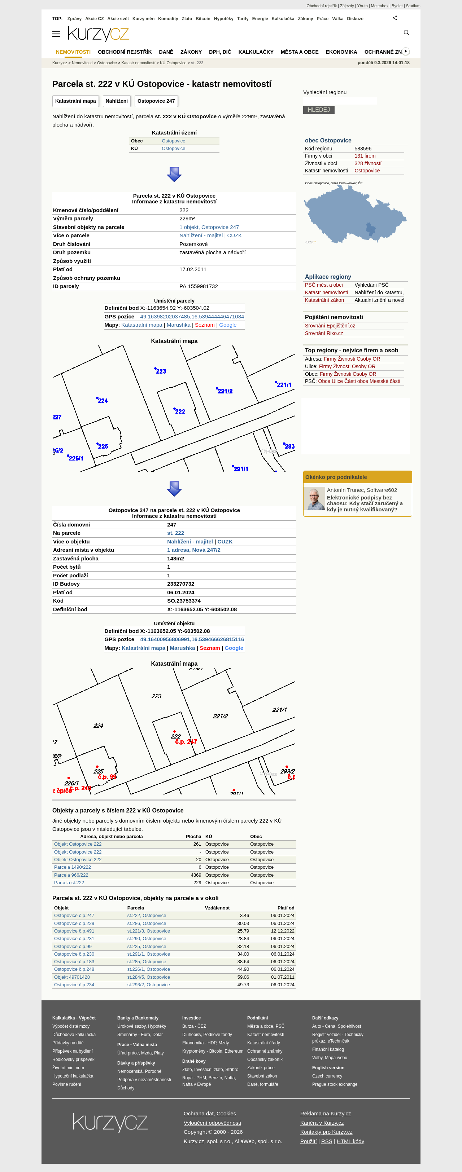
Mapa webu (336, 1057)
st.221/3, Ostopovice (148, 931)
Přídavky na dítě (68, 1042)
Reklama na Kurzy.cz (325, 1113)
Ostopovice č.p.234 (74, 984)
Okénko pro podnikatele (336, 477)
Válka (337, 18)
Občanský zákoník (265, 1059)
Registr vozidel (326, 1034)
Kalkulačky (256, 52)
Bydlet (397, 6)
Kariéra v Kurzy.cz (322, 1123)
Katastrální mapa (75, 101)
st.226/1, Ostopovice (148, 969)
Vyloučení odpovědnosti (212, 1123)
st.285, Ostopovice (146, 961)
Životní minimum (68, 1067)
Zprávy (74, 18)
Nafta (230, 1077)
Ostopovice (174, 141)
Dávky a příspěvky (136, 1063)
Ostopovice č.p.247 (74, 915)
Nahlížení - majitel (201, 235)
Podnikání (257, 1018)
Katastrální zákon (324, 300)
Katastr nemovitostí (326, 292)
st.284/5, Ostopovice (148, 977)
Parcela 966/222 (71, 875)
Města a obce (300, 52)
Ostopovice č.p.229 (74, 923)
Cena (330, 1026)
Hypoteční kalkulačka (72, 1076)
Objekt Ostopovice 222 (78, 844)
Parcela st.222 (69, 882)
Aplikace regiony (328, 277)
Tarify (243, 18)
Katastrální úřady (263, 1042)
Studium (413, 6)
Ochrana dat (199, 1113)
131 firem (364, 156)
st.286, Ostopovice (146, 923)
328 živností (368, 163)
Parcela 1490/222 (72, 867)
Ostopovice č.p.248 (74, 969)
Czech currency (327, 1076)
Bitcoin (203, 18)
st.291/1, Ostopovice (148, 954)
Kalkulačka (283, 18)
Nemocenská (130, 1071)
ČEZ (201, 1026)
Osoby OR (368, 359)
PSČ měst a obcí (324, 285)
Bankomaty (146, 1018)
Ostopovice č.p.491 (74, 931)
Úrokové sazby (131, 1026)
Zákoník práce (261, 1067)
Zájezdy (347, 6)
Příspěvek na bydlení (72, 1051)
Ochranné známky (391, 52)
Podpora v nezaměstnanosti (144, 1079)
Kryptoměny (193, 1051)
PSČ (280, 1026)
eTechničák (338, 1041)
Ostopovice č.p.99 (73, 946)
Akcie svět (118, 18)
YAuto (362, 6)
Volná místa (145, 1044)
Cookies (226, 1113)
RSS (326, 1141)
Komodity (168, 18)
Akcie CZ (94, 18)
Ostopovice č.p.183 (74, 961)
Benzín (215, 1077)
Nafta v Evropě (196, 1084)
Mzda (146, 1053)
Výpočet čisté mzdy (71, 1026)
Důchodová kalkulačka (74, 1034)
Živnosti (346, 359)
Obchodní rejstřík (322, 6)
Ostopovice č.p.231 (74, 938)
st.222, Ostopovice (146, 915)
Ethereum (234, 1051)
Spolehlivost (349, 1026)
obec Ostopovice (328, 140)
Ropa (187, 1077)
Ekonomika (341, 52)
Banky (123, 1018)
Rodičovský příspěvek (73, 1059)
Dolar (157, 1034)
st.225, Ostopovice (146, 946)
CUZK (234, 235)
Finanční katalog (328, 1049)
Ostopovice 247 (156, 101)
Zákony (305, 18)
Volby (317, 1057)
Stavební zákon (262, 1076)
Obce (324, 381)
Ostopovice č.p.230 (74, 954)
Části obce (356, 381)
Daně (166, 52)
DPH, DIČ (220, 52)
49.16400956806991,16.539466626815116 (192, 639)
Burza (187, 1026)
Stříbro (231, 1069)
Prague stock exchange (334, 1084)
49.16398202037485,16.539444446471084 (192, 316)
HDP (212, 1042)
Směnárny (127, 1034)
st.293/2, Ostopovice (148, 984)
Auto (316, 1026)
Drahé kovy (194, 1061)
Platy (159, 1053)
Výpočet (87, 1018)
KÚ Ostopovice (173, 63)
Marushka (179, 325)
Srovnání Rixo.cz (324, 333)
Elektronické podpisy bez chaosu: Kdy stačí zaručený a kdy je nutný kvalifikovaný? (365, 503)
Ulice (337, 381)
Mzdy (224, 1042)
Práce (323, 18)
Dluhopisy (191, 1034)
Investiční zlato (208, 1069)
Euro (145, 1034)
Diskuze (355, 18)
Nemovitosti (82, 63)
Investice (191, 1018)
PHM (201, 1077)
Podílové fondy (217, 1034)
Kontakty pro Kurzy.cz (326, 1132)
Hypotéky (224, 18)
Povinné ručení (66, 1084)
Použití (308, 1141)
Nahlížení (117, 101)
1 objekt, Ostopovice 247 (209, 227)
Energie (260, 18)
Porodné (153, 1071)
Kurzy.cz (59, 63)
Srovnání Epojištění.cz (330, 326)
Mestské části (385, 381)
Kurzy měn (143, 18)
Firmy (330, 359)
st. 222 (175, 533)
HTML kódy (350, 1141)
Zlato (187, 18)
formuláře (269, 1084)
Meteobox (379, 6)
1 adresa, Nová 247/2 (194, 550)
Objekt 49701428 (72, 977)
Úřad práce (128, 1053)
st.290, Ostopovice (146, 938)
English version (328, 1067)
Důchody (125, 1088)
